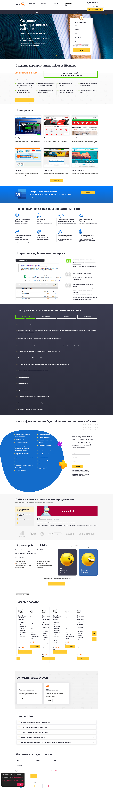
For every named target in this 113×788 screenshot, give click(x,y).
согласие (80, 44)
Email (76, 33)
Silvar (45, 137)
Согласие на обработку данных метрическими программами (84, 784)
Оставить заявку (25, 98)
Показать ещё (56, 180)
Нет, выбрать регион (93, 9)
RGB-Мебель (48, 169)
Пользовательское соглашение (77, 782)
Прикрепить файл (79, 41)
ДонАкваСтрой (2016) (79, 169)
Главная (17, 61)
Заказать (34, 630)
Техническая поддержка (26, 659)
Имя (76, 25)
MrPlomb (18, 169)
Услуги (68, 776)
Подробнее (22, 668)
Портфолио (78, 12)
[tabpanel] (56, 36)
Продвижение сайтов (41, 12)
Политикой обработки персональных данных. (80, 46)
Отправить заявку (56, 583)
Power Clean (75, 137)
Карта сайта (67, 770)
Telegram (95, 4)
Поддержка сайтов (60, 12)
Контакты (74, 776)
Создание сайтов (19, 12)
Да (101, 9)
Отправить (81, 50)
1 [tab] (56, 55)
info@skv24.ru (56, 5)
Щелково (95, 6)
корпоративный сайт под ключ (23, 594)
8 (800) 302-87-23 (92, 3)
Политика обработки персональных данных (80, 781)
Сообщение (19, 735)
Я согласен (20, 784)
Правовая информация (48, 772)
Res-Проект (19, 137)
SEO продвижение (52, 659)
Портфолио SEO (61, 776)
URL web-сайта (78, 37)
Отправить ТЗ (88, 194)
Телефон (77, 29)
